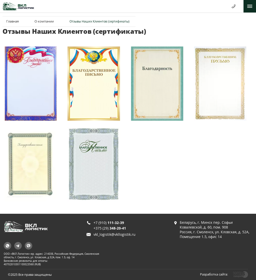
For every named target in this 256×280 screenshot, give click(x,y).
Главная (12, 21)
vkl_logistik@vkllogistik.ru (115, 234)
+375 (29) (110, 228)
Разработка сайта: (214, 274)
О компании (44, 21)
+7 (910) (109, 222)
